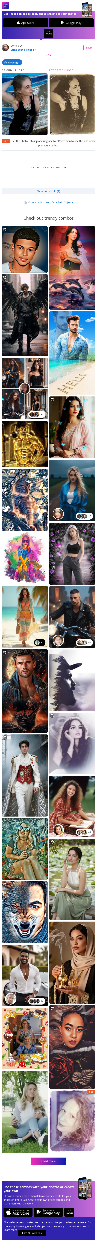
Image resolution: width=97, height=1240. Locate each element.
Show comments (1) (48, 191)
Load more (48, 1161)
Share (89, 47)
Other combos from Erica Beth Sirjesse (48, 202)
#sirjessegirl (12, 62)
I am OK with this (32, 1233)
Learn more (10, 1229)
